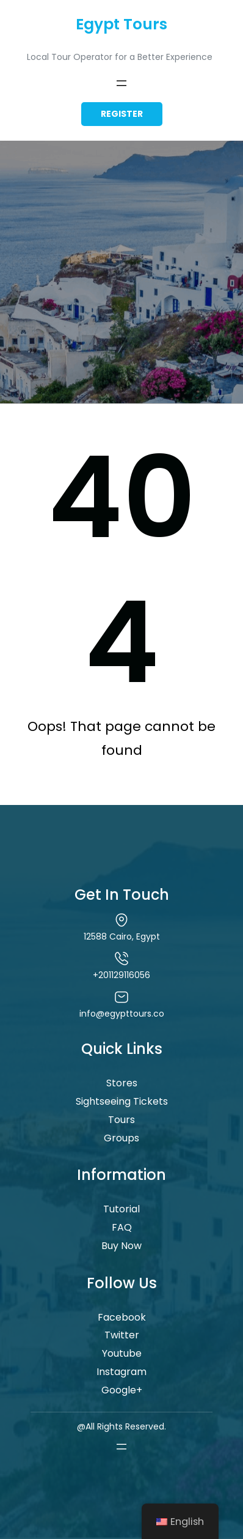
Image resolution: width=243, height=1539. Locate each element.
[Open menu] (121, 83)
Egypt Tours (121, 24)
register (122, 114)
